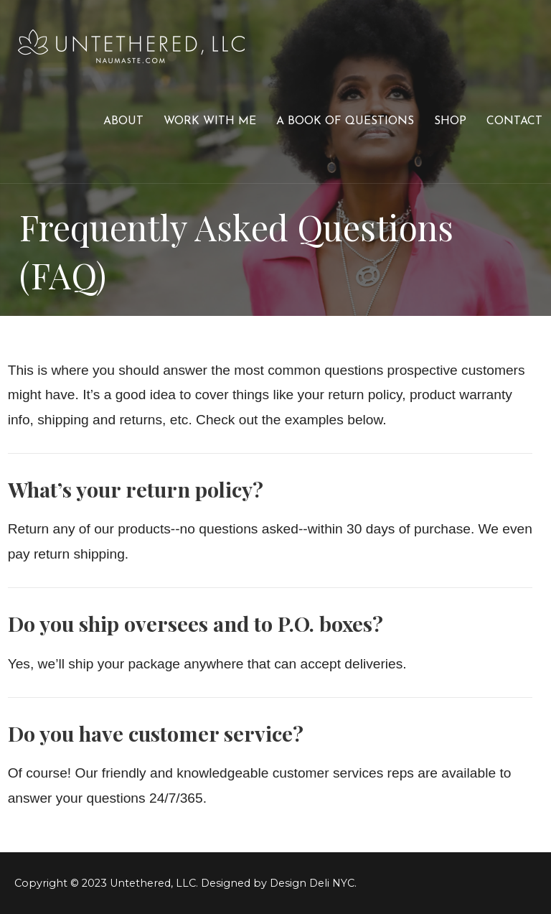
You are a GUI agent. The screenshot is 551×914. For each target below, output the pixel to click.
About (123, 121)
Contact (514, 121)
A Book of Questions (345, 121)
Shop (450, 121)
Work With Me (210, 121)
